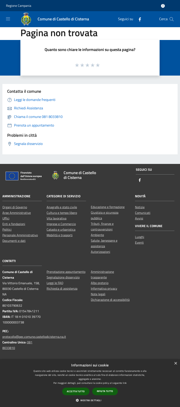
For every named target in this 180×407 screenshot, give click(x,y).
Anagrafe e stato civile (62, 207)
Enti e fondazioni (13, 223)
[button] (90, 400)
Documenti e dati (14, 240)
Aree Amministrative (16, 212)
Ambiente (97, 234)
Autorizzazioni (100, 251)
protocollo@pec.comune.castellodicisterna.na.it (34, 336)
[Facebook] (138, 19)
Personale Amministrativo (20, 235)
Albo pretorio (99, 282)
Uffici (5, 218)
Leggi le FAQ (55, 282)
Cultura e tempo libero (62, 212)
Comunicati (142, 212)
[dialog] (90, 383)
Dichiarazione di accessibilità (110, 299)
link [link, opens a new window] (125, 383)
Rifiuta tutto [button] (105, 391)
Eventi (139, 242)
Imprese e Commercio (61, 223)
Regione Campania (18, 5)
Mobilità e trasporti (60, 235)
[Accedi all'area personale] (162, 5)
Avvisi (139, 218)
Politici (7, 229)
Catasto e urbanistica (61, 229)
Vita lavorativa (56, 218)
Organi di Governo (14, 207)
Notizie (140, 207)
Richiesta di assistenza (62, 288)
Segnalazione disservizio (63, 277)
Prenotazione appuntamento (66, 271)
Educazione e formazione (108, 206)
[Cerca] (171, 19)
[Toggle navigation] (8, 18)
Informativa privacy (104, 288)
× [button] (175, 363)
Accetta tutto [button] (76, 391)
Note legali (98, 294)
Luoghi (139, 236)
